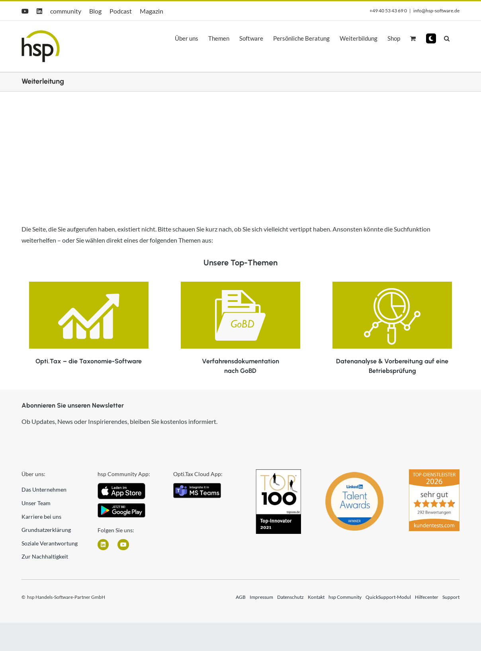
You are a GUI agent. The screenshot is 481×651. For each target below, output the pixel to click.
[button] (431, 38)
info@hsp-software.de (436, 11)
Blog (95, 11)
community (65, 11)
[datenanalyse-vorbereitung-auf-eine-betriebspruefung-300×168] (392, 284)
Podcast (120, 11)
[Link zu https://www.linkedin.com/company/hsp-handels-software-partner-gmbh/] (103, 544)
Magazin (151, 11)
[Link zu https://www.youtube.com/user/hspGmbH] (123, 544)
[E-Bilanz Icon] (89, 284)
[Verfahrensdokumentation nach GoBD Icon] (240, 284)
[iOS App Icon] (121, 486)
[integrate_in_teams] (197, 486)
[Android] (121, 506)
